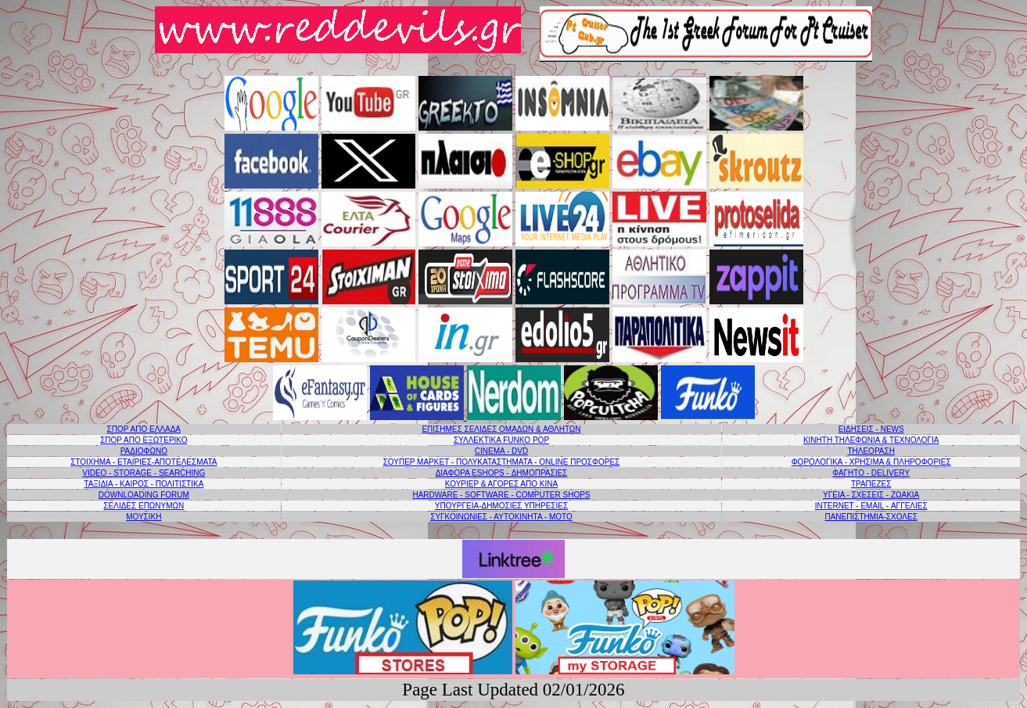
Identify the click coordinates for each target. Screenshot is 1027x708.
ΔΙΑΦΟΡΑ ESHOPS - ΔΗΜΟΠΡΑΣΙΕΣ (502, 473)
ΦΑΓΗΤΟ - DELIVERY (871, 473)
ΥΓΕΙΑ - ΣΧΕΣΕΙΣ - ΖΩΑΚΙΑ (871, 495)
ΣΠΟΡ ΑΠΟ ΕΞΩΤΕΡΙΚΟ (143, 440)
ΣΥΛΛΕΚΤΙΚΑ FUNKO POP (501, 440)
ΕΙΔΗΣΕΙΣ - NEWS (871, 429)
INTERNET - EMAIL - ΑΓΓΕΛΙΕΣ (871, 505)
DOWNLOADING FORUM (144, 495)
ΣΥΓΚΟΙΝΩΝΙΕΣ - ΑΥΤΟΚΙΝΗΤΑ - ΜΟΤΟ (501, 516)
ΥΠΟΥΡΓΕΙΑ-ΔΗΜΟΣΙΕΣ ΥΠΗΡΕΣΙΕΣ (501, 505)
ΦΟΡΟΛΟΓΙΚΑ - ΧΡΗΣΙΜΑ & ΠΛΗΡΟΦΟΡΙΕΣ (871, 462)
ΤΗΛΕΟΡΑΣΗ (870, 451)
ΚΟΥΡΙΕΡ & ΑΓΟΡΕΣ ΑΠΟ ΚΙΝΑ (501, 484)
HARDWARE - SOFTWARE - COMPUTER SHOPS (501, 495)
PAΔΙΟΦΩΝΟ (143, 451)
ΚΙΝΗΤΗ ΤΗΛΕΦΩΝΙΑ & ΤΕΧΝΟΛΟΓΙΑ (871, 440)
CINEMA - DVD (501, 451)
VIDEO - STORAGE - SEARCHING (143, 473)
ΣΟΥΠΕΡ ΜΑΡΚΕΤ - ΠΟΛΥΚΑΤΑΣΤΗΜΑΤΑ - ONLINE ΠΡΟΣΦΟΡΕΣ (501, 462)
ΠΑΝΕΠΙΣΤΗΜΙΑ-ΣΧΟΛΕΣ (870, 516)
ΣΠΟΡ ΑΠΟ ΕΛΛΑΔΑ (144, 429)
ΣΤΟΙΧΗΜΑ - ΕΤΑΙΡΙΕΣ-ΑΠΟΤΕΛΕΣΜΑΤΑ (143, 462)
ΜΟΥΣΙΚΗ (143, 516)
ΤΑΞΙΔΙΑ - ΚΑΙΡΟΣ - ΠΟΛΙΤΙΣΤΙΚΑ (143, 484)
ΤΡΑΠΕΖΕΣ (871, 484)
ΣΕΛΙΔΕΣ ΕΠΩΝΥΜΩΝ (143, 505)
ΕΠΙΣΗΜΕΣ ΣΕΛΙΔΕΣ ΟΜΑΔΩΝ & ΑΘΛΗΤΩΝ (501, 429)
